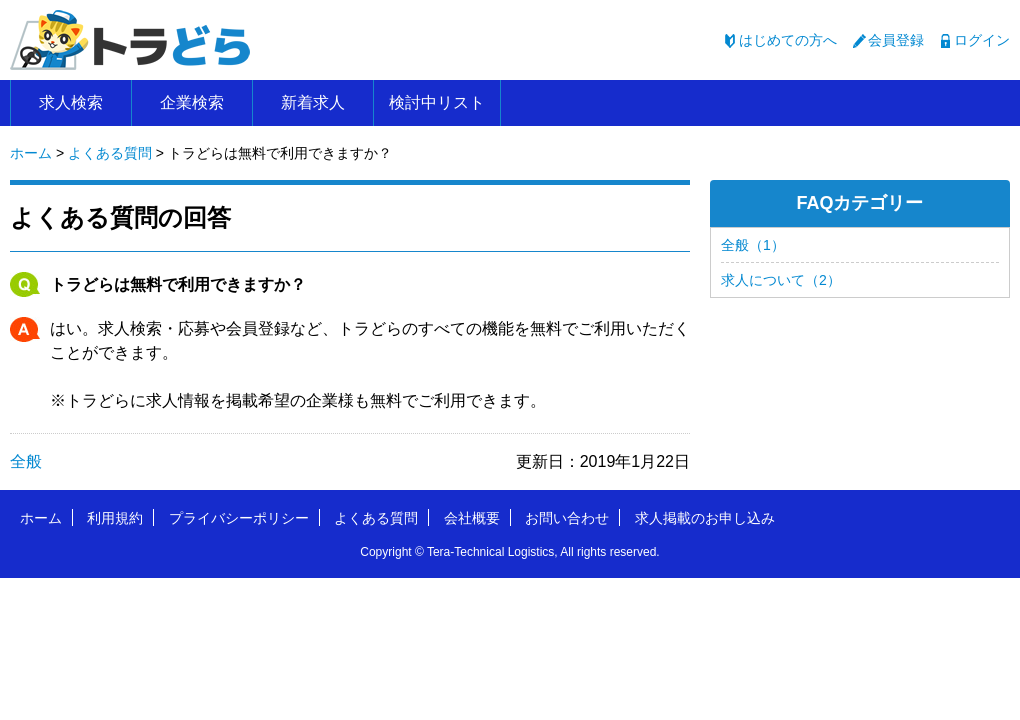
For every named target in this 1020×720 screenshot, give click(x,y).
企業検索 (192, 102)
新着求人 (313, 102)
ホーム (41, 518)
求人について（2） (781, 280)
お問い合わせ (567, 518)
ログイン (982, 40)
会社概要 (472, 518)
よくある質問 (376, 518)
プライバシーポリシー (239, 518)
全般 (26, 461)
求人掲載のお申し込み (705, 518)
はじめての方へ (788, 40)
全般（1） (753, 245)
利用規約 (115, 518)
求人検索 (71, 102)
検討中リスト (437, 102)
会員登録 (896, 40)
